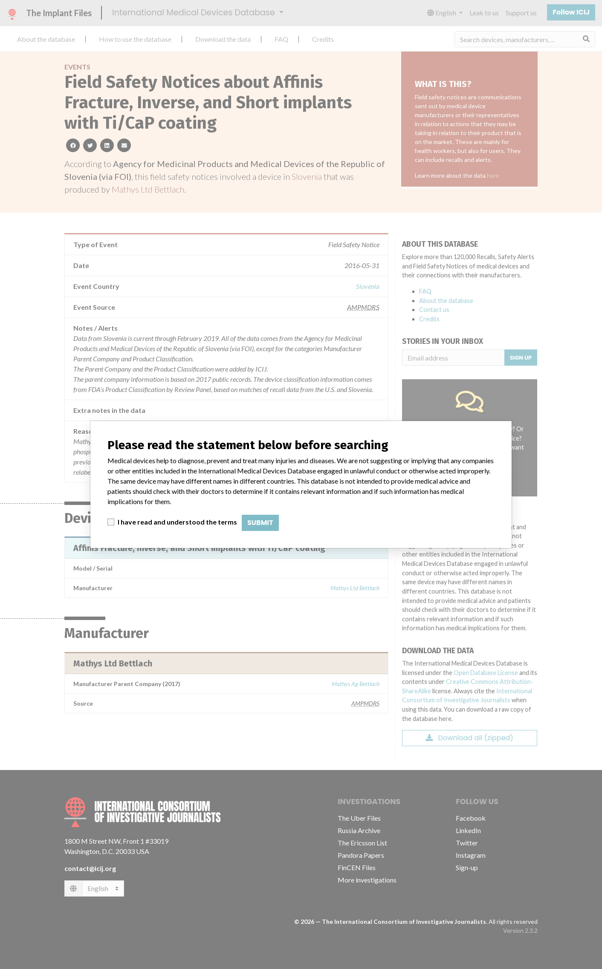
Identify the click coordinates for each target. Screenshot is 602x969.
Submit (260, 523)
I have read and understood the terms (177, 522)
